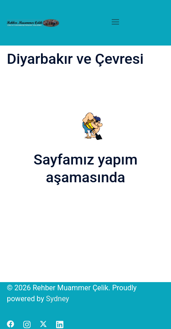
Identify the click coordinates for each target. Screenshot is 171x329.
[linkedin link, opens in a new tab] (59, 323)
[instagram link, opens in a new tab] (27, 323)
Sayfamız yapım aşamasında (86, 168)
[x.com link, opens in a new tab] (43, 323)
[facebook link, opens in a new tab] (10, 323)
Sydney (57, 298)
